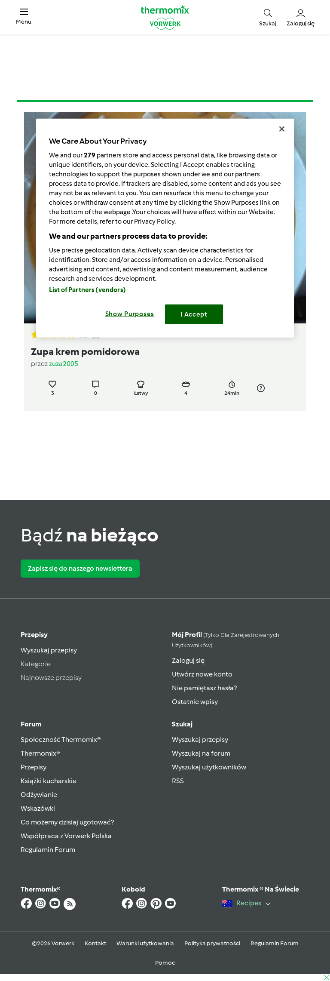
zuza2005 (63, 364)
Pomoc (165, 962)
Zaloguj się (188, 660)
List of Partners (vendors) (87, 290)
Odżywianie (39, 794)
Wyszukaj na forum (201, 753)
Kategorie (36, 664)
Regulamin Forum (48, 850)
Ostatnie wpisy (195, 702)
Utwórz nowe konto (202, 674)
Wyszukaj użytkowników (209, 767)
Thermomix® (40, 753)
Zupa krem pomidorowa (85, 351)
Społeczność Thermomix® (61, 739)
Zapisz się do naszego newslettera (80, 568)
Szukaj (182, 724)
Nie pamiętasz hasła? (204, 688)
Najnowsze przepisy (51, 677)
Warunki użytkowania (145, 943)
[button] (23, 17)
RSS (178, 781)
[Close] (281, 129)
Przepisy (34, 634)
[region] (165, 228)
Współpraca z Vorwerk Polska (66, 836)
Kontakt (95, 943)
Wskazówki (38, 808)
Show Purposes (130, 314)
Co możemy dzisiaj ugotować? (67, 822)
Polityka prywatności (212, 943)
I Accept (194, 314)
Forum (31, 724)
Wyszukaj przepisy (49, 650)
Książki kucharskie (48, 781)
